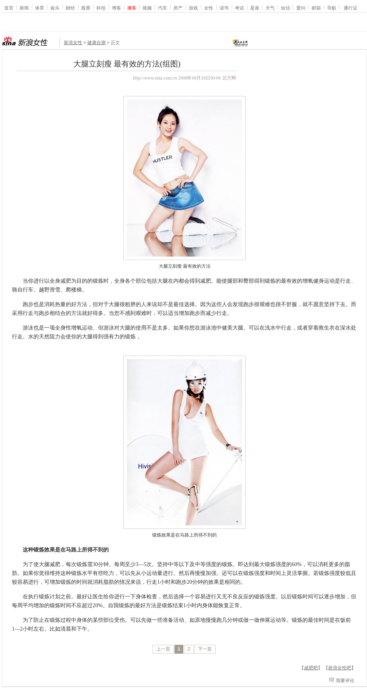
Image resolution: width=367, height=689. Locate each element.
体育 (39, 7)
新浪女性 (73, 42)
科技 (101, 7)
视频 (147, 7)
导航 (331, 7)
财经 (70, 7)
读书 (224, 7)
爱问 (301, 7)
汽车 (162, 7)
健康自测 (96, 42)
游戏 (193, 7)
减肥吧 (311, 668)
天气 (270, 7)
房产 (178, 7)
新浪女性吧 (339, 668)
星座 (254, 7)
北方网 (229, 78)
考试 (239, 7)
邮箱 (316, 7)
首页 (8, 7)
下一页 (205, 649)
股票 (85, 7)
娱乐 (55, 7)
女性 (208, 7)
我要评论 (345, 680)
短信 (285, 7)
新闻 (24, 7)
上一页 (163, 649)
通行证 (350, 7)
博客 (116, 7)
